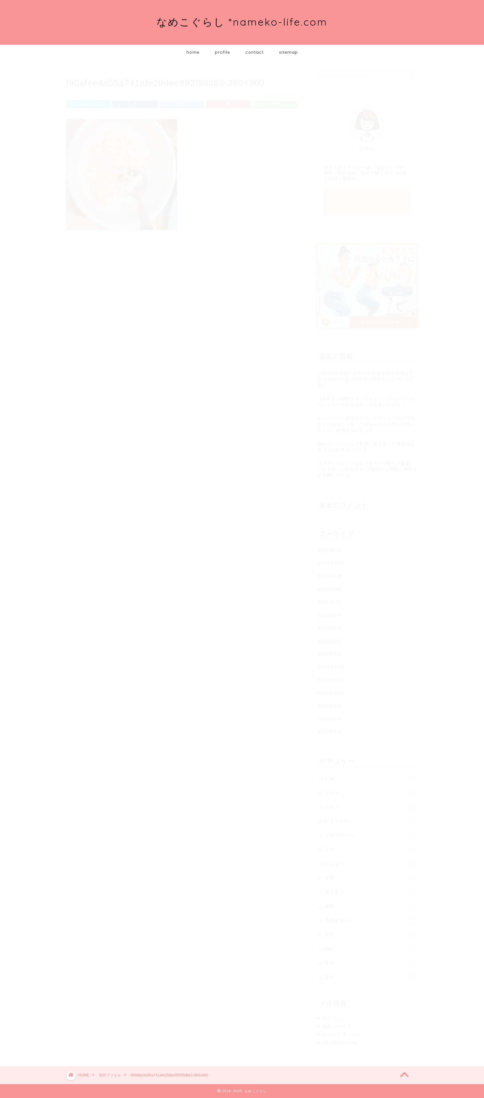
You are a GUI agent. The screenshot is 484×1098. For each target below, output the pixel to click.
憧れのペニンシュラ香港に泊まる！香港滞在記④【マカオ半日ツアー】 (366, 444)
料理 (371, 932)
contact (254, 52)
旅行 (371, 946)
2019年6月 (330, 612)
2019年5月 (330, 625)
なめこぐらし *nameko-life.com (242, 21)
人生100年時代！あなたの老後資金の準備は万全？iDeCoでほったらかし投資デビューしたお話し (366, 376)
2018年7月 (330, 728)
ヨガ (371, 847)
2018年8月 (330, 716)
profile (222, 52)
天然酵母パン (371, 918)
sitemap (288, 52)
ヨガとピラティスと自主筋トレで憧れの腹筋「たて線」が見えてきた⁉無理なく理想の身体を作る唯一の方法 (367, 466)
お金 (371, 776)
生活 (371, 960)
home (192, 52)
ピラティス (371, 818)
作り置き (371, 889)
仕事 (371, 875)
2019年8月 (330, 586)
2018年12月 (331, 664)
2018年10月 (331, 690)
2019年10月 (331, 560)
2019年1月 (330, 651)
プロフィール (371, 833)
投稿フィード (337, 1023)
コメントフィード (342, 1031)
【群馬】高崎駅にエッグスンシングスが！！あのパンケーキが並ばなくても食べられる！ (366, 399)
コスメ (371, 804)
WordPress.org (339, 1039)
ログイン (332, 1014)
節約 (371, 975)
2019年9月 (330, 573)
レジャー (371, 861)
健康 (371, 904)
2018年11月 (331, 677)
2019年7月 (330, 599)
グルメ (371, 790)
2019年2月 (330, 638)
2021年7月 (330, 547)
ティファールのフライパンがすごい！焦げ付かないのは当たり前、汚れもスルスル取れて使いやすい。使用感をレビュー (366, 421)
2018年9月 (330, 703)
